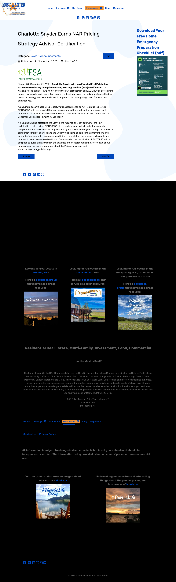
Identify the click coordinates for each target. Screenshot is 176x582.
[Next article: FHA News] (105, 156)
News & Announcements (45, 56)
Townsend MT (84, 272)
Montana (61, 480)
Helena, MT (40, 272)
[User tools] (108, 56)
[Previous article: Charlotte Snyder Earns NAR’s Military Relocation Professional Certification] (26, 156)
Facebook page (90, 279)
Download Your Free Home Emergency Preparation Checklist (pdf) (150, 41)
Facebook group (46, 279)
